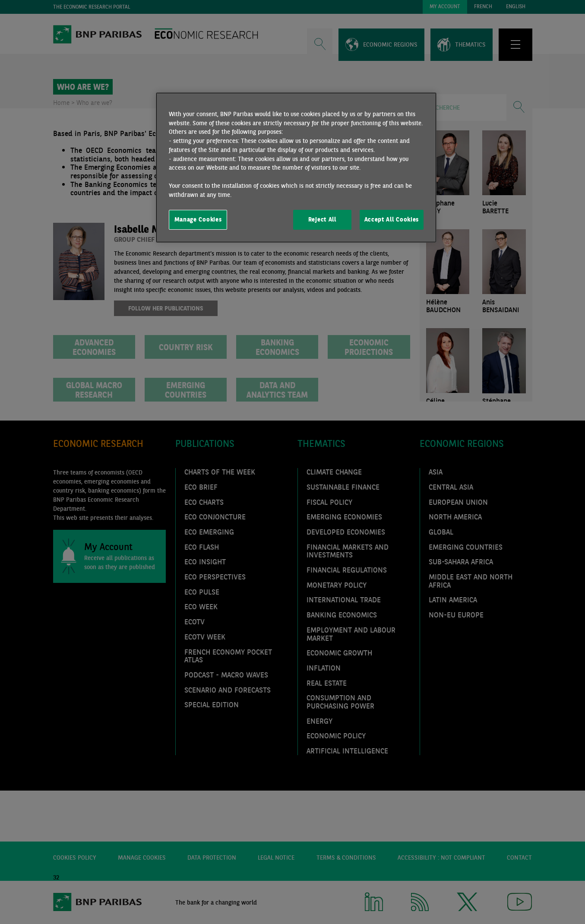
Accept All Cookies (391, 219)
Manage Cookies (198, 219)
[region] (296, 167)
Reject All (322, 219)
